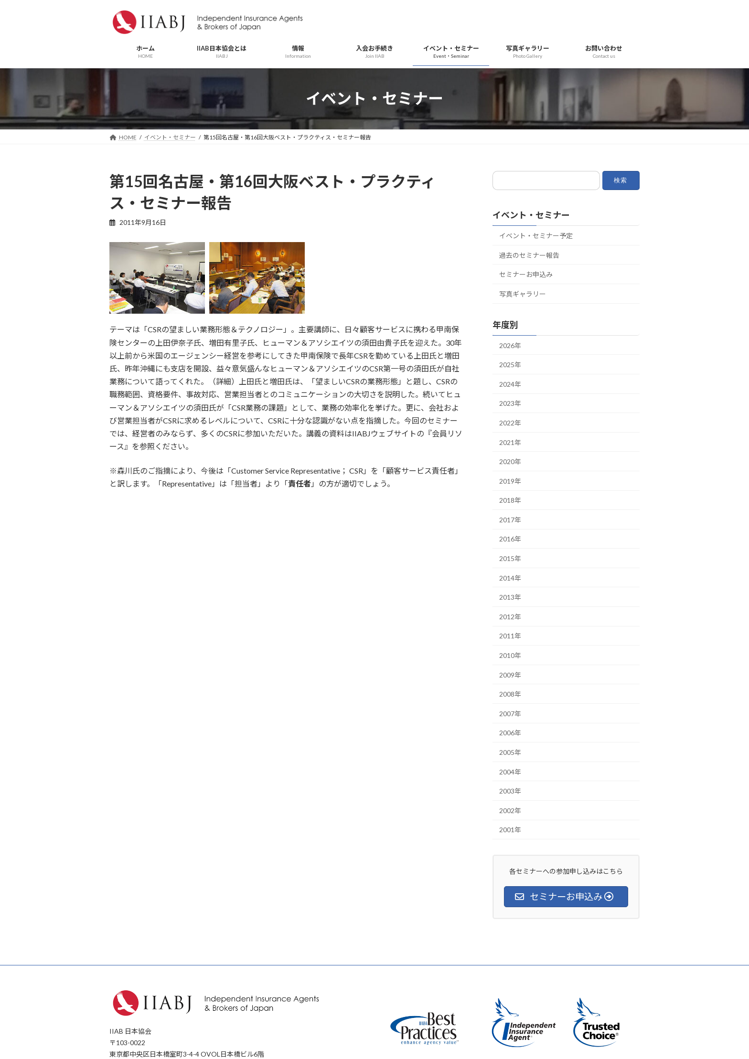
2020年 (510, 461)
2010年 (510, 655)
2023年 (510, 403)
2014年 (510, 577)
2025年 (510, 364)
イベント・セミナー (531, 215)
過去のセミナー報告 (529, 255)
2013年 (510, 597)
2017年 (510, 520)
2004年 (510, 771)
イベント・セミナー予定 (536, 236)
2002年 (510, 810)
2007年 (510, 714)
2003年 (510, 791)
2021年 (510, 442)
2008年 (510, 694)
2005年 (510, 752)
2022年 (510, 423)
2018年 (510, 500)
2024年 (510, 384)
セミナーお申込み (526, 274)
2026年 (510, 345)
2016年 (510, 539)
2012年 (510, 617)
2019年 (510, 481)
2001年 (510, 830)
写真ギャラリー (522, 294)
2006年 (510, 733)
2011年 (510, 636)
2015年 (510, 558)
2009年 (510, 674)
